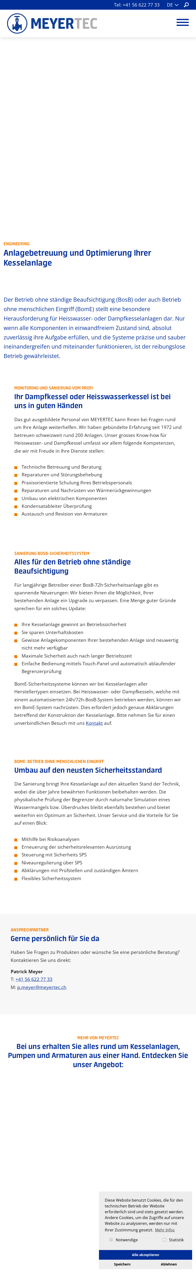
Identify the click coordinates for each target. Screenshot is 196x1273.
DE (173, 4)
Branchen (54, 1013)
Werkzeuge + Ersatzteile (54, 963)
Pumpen (54, 943)
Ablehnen (169, 1264)
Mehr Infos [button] (165, 1230)
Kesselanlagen (54, 953)
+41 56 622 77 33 (34, 789)
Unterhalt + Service (141, 943)
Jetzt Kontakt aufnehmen (98, 1156)
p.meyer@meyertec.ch (41, 796)
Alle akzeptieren (145, 1254)
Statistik (172, 1240)
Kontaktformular (88, 1242)
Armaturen (54, 933)
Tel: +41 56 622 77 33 (137, 4)
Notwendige (122, 1240)
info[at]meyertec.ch (97, 1235)
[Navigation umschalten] (183, 22)
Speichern (122, 1264)
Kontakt (94, 531)
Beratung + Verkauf (142, 933)
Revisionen (142, 953)
